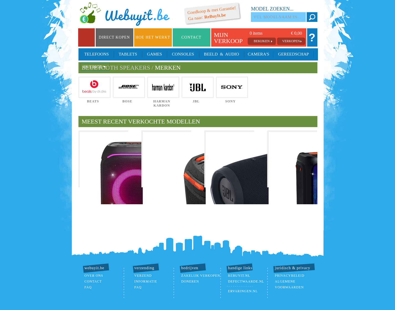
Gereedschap (293, 54)
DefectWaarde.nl (246, 281)
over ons (94, 276)
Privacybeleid (290, 276)
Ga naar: (211, 13)
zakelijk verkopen (200, 276)
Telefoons (96, 54)
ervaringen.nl (243, 291)
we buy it (126, 14)
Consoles (183, 54)
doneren (190, 281)
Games (154, 54)
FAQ (88, 287)
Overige (95, 66)
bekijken (261, 41)
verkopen (291, 41)
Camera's (258, 54)
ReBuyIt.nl (239, 276)
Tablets (127, 54)
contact (93, 281)
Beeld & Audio (221, 54)
